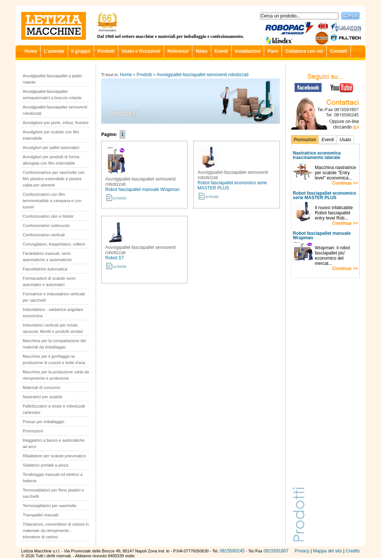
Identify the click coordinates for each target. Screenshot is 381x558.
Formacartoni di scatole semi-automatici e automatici (49, 281)
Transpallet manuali (40, 515)
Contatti (338, 51)
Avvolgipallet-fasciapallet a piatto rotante (52, 79)
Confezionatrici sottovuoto (46, 225)
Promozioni (33, 431)
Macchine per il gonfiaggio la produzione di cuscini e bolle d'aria (54, 359)
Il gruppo (80, 51)
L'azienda (54, 51)
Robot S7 (114, 257)
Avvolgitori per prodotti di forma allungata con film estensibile (51, 160)
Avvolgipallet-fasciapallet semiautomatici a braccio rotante (52, 94)
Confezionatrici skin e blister (48, 216)
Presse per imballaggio (43, 421)
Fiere (273, 51)
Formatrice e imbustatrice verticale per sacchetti (54, 297)
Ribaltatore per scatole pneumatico (54, 456)
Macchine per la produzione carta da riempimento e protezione (56, 375)
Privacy (302, 551)
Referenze (178, 51)
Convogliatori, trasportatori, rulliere (54, 244)
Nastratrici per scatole (42, 397)
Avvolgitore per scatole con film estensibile (51, 135)
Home (31, 51)
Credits (353, 551)
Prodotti (106, 51)
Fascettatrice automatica (45, 269)
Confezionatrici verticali (44, 235)
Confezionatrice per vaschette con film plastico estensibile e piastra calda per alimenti (53, 178)
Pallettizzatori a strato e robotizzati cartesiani (54, 409)
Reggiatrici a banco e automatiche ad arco (53, 443)
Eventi (221, 51)
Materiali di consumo (41, 387)
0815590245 (232, 551)
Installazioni (248, 51)
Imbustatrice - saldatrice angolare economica (53, 312)
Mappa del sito (327, 551)
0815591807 (276, 551)
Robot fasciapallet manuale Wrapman (142, 189)
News (201, 51)
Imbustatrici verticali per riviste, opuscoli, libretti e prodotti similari (53, 328)
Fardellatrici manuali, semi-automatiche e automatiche (47, 256)
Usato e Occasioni (141, 51)
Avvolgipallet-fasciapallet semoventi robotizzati (55, 110)
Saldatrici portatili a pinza (45, 465)
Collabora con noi (304, 51)
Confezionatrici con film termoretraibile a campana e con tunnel (52, 200)
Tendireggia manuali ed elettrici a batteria (53, 477)
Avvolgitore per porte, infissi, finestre (56, 122)
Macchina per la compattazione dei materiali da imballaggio (54, 343)
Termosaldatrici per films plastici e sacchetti (53, 493)
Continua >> (345, 183)
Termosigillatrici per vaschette (49, 505)
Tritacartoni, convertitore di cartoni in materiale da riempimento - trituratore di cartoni (56, 530)
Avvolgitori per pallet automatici (51, 147)
